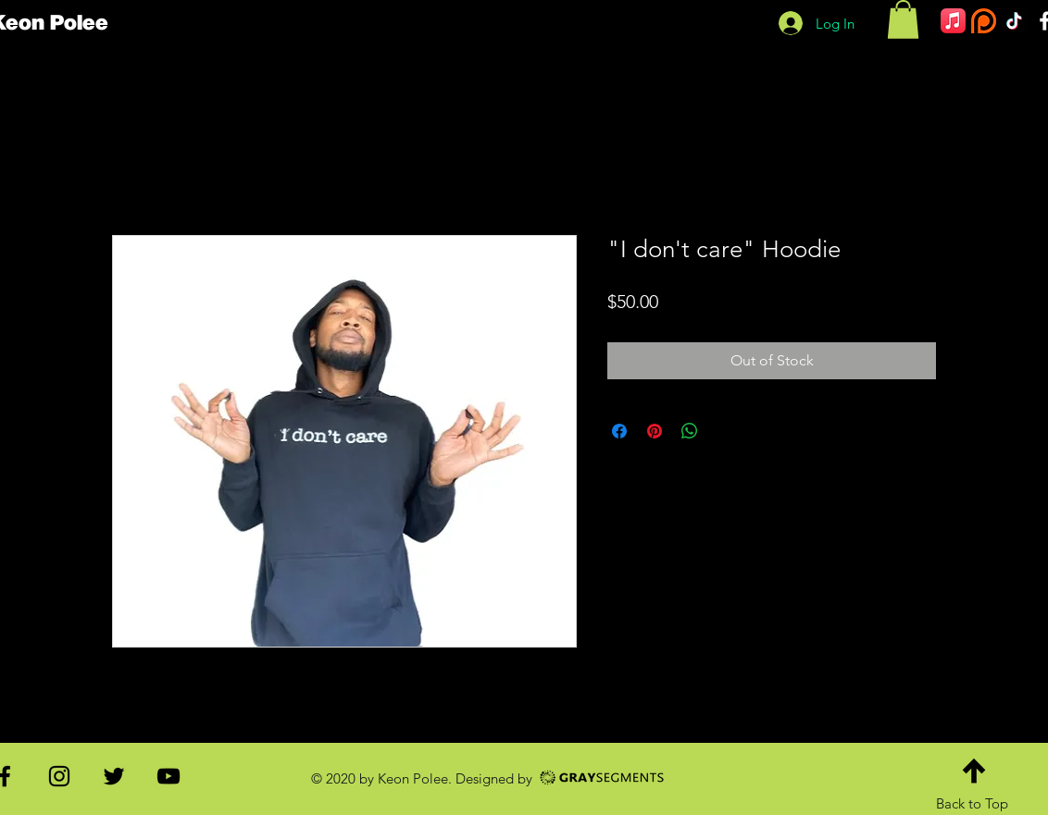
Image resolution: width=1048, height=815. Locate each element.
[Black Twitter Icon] (114, 776)
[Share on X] (725, 431)
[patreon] (983, 20)
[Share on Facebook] (619, 431)
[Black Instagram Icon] (59, 776)
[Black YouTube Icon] (168, 776)
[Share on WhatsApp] (690, 431)
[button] (903, 19)
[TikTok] (1014, 20)
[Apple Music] (953, 20)
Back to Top (972, 803)
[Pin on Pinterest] (654, 431)
